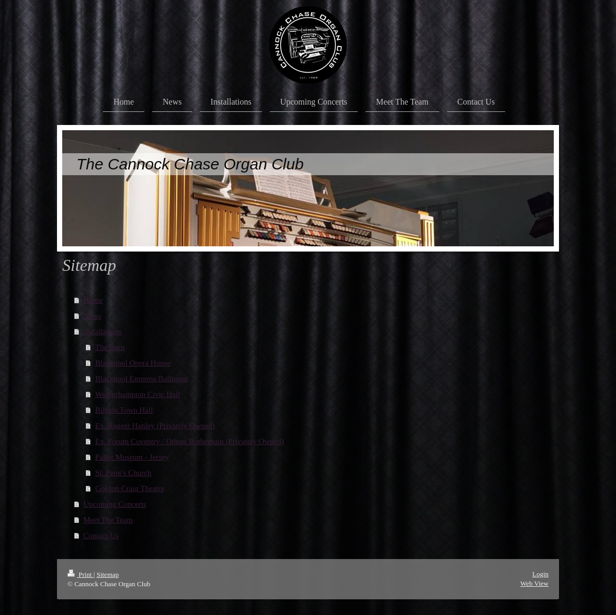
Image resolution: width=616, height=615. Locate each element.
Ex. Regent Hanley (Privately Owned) (155, 426)
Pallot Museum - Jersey (132, 457)
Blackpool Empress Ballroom (141, 378)
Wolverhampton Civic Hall (137, 394)
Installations (103, 331)
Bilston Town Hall (124, 410)
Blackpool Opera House (132, 363)
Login (540, 574)
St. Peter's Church (123, 473)
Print (80, 574)
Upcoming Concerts (115, 504)
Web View (534, 583)
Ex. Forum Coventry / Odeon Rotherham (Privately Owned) (189, 441)
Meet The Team (108, 520)
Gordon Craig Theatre (129, 488)
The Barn (109, 347)
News (92, 316)
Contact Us (101, 535)
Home (93, 300)
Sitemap (108, 574)
